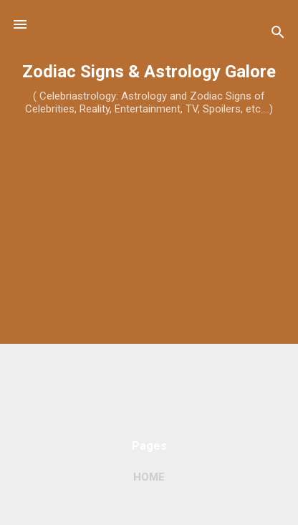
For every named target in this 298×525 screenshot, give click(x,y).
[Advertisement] (149, 276)
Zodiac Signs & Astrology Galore (149, 72)
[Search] (278, 34)
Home (149, 477)
